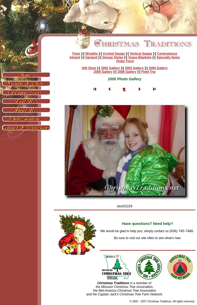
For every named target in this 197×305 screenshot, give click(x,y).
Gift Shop (89, 68)
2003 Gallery (134, 68)
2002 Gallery (110, 68)
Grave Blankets (139, 57)
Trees (76, 54)
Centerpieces (167, 54)
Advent (74, 57)
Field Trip (148, 72)
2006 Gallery (127, 72)
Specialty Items (168, 57)
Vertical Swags (141, 54)
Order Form (125, 61)
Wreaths (91, 54)
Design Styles (112, 57)
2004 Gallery (158, 68)
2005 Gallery (103, 72)
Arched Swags (114, 54)
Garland (91, 57)
